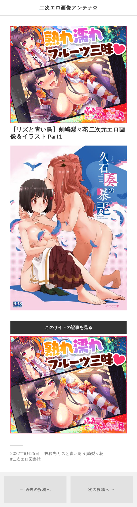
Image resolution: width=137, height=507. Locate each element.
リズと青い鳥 (69, 453)
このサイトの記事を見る (68, 327)
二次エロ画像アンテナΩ (68, 7)
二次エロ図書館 (27, 459)
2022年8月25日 (24, 453)
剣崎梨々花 (93, 453)
